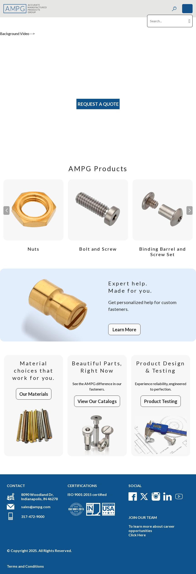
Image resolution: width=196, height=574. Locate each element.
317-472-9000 (32, 516)
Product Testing (160, 401)
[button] (189, 210)
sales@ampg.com (35, 507)
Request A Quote (98, 104)
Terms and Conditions (25, 566)
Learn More (124, 329)
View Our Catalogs (97, 401)
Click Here (137, 535)
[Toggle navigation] (187, 8)
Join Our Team (142, 517)
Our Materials (33, 394)
